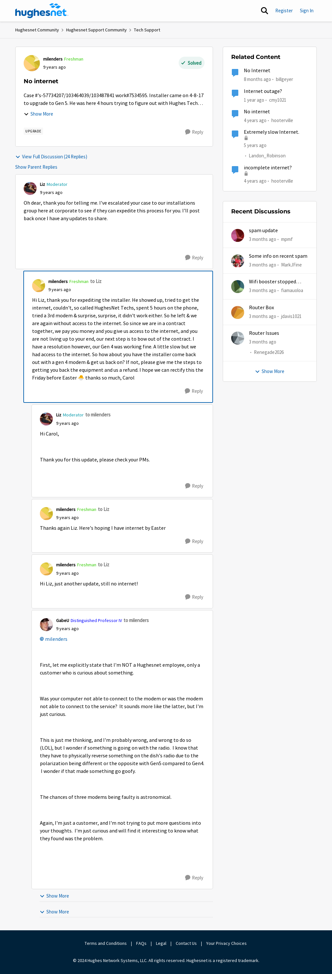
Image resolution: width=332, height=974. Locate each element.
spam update (263, 230)
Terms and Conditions (106, 943)
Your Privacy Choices (227, 943)
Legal (161, 943)
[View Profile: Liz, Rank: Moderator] (30, 188)
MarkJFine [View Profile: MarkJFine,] (291, 265)
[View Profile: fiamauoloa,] (237, 286)
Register (284, 10)
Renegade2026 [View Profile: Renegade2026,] (269, 352)
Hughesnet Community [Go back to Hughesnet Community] (37, 30)
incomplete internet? (268, 167)
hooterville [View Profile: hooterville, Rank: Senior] (282, 120)
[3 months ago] (262, 239)
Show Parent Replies (36, 167)
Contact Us (186, 943)
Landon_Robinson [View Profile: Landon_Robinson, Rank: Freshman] (267, 156)
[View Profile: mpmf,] (237, 235)
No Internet (257, 70)
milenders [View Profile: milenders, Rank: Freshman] (53, 59)
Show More (38, 114)
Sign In (307, 10)
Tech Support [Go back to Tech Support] (147, 30)
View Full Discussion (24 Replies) (51, 156)
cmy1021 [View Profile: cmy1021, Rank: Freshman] (277, 99)
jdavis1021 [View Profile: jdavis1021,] (291, 316)
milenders (56, 639)
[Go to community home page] (41, 10)
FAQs (141, 943)
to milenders (98, 415)
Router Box (261, 307)
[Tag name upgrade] (33, 131)
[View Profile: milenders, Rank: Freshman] (32, 63)
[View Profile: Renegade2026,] (237, 338)
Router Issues (264, 333)
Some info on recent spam (278, 256)
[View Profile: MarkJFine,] (237, 261)
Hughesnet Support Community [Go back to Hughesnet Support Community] (96, 30)
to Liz (95, 281)
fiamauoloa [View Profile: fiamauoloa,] (292, 290)
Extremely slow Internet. (271, 132)
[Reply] (194, 132)
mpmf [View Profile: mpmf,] (287, 239)
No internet (257, 111)
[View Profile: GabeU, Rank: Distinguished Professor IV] (46, 624)
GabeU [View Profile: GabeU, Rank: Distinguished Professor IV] (62, 620)
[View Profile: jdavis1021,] (237, 312)
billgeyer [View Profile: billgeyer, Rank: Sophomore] (284, 79)
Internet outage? (263, 91)
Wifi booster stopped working (272, 281)
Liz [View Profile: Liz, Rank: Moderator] (42, 184)
